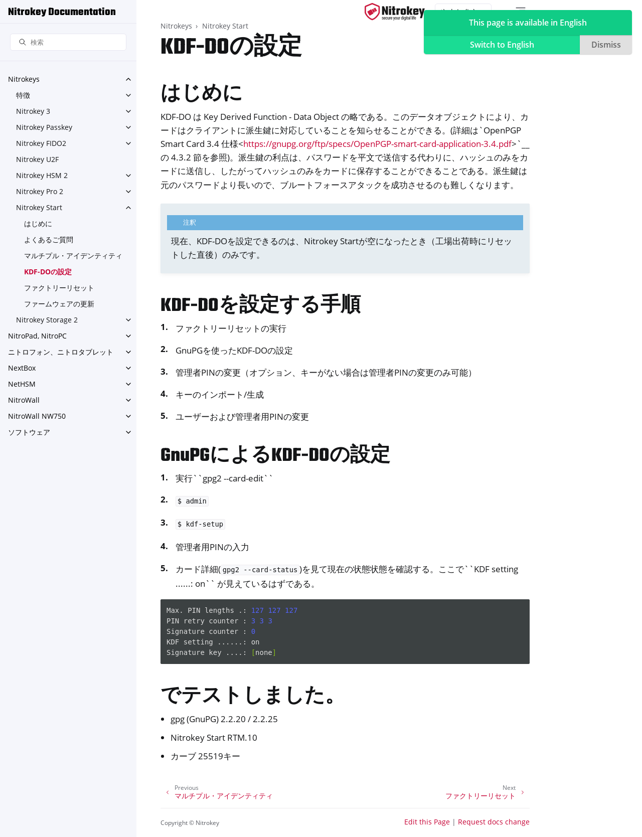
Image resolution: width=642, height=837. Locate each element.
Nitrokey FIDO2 (41, 143)
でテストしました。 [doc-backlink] (252, 697)
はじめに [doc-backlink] (201, 94)
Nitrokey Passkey (44, 127)
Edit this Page (427, 821)
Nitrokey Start (39, 207)
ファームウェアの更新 (59, 303)
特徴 (23, 95)
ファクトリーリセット (59, 287)
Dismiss (606, 44)
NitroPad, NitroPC (37, 336)
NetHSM (22, 384)
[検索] (68, 42)
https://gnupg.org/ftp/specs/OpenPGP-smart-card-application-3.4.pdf (377, 143)
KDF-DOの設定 (48, 271)
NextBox (22, 368)
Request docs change (494, 821)
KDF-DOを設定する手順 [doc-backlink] (260, 306)
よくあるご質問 (48, 239)
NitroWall (24, 400)
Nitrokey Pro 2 (39, 191)
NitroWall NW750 (37, 416)
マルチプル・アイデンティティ (73, 255)
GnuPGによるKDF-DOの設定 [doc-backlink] (275, 456)
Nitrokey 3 (33, 111)
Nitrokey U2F (37, 159)
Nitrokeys (24, 79)
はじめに (38, 223)
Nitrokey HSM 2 (42, 175)
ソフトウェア (29, 432)
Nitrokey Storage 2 (47, 319)
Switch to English (502, 44)
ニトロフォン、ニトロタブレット (60, 352)
